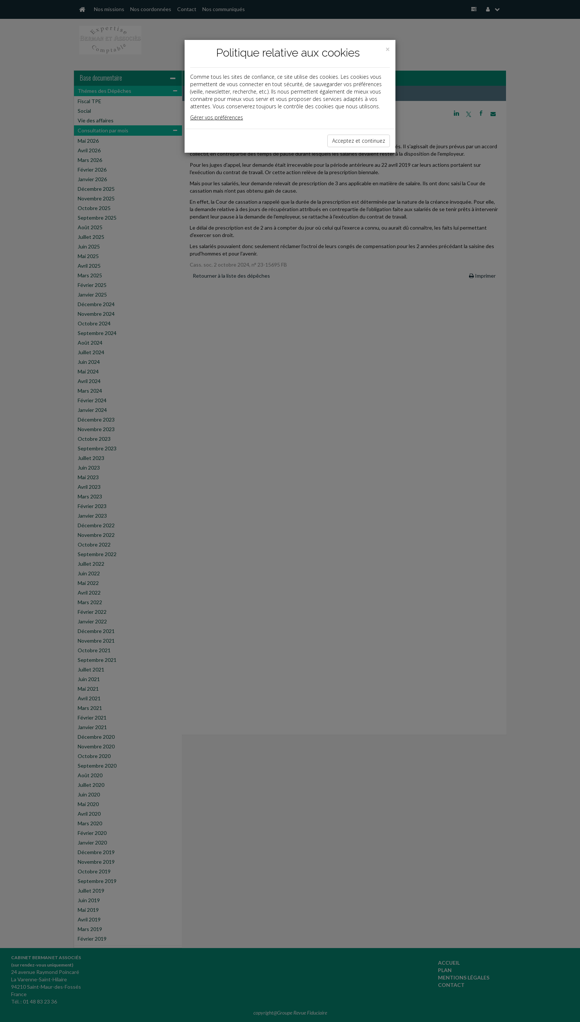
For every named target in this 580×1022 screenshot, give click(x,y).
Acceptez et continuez (358, 140)
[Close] (387, 49)
